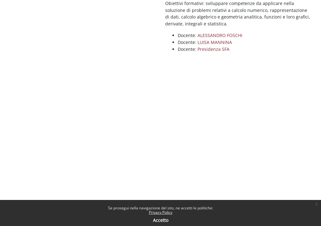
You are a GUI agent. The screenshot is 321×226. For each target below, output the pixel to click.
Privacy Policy (160, 212)
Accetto (160, 220)
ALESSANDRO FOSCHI (219, 35)
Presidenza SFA (213, 49)
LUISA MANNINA (214, 42)
